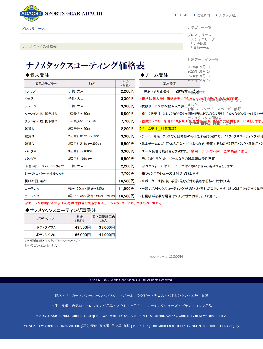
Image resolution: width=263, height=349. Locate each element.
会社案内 (203, 15)
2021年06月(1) (199, 80)
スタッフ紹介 (228, 15)
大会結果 (200, 43)
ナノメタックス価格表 (39, 46)
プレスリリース (158, 256)
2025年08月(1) (199, 71)
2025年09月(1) (199, 67)
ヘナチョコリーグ (201, 39)
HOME (183, 15)
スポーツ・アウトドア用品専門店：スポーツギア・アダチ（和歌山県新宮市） (61, 13)
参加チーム (201, 47)
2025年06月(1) (199, 76)
